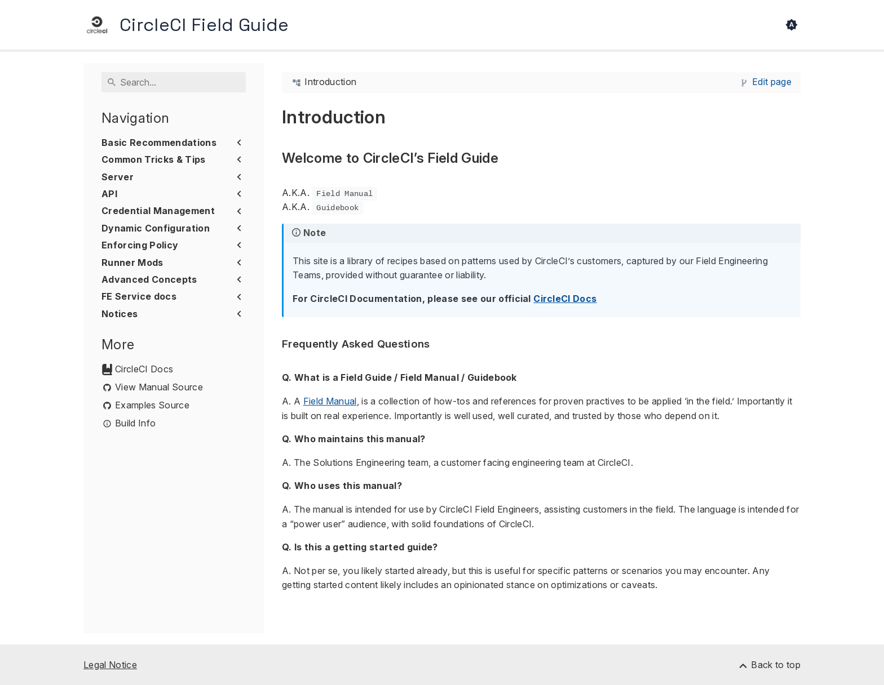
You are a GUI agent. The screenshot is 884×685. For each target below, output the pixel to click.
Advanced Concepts (149, 279)
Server (117, 177)
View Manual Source (159, 387)
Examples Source (152, 405)
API (109, 194)
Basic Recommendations (158, 142)
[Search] (173, 82)
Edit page (772, 81)
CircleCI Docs (144, 369)
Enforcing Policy (139, 245)
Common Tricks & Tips (153, 159)
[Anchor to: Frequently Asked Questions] (443, 344)
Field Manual (330, 401)
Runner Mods (132, 262)
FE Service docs (138, 296)
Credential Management (158, 211)
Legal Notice (110, 664)
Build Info (135, 423)
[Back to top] (769, 664)
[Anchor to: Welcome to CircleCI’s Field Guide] (511, 158)
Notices (119, 314)
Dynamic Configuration (155, 228)
